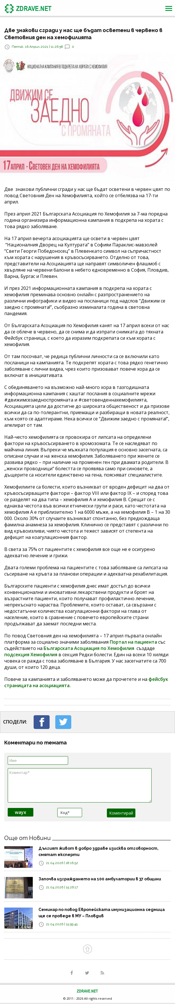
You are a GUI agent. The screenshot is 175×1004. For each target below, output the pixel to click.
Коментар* (80, 785)
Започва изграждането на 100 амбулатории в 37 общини (99, 879)
